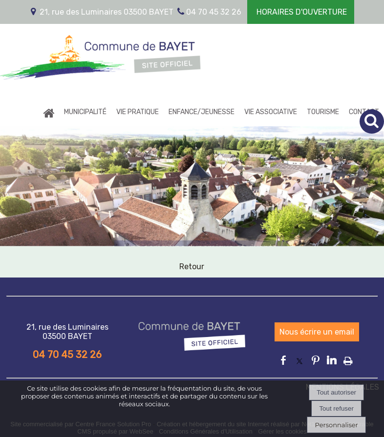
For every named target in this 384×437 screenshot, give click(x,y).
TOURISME (323, 112)
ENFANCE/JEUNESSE (202, 112)
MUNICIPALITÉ (85, 112)
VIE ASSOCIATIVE (270, 112)
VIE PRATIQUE (137, 112)
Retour (191, 266)
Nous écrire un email (316, 332)
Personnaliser (336, 425)
